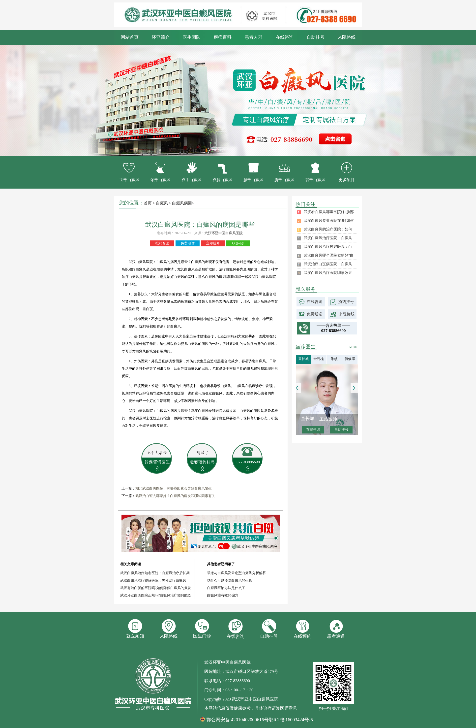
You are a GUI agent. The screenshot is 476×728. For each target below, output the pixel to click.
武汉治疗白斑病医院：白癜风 (328, 264)
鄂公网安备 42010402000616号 (237, 719)
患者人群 (254, 37)
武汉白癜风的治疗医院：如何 (328, 229)
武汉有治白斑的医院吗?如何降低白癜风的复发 (155, 588)
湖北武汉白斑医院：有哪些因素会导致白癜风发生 (173, 488)
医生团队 (192, 37)
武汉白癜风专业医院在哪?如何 (329, 221)
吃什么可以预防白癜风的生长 (229, 580)
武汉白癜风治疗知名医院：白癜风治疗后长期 (155, 573)
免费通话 (315, 314)
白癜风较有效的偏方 (222, 595)
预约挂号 (346, 301)
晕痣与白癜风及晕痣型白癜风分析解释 (236, 573)
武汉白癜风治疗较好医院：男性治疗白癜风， (155, 580)
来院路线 (347, 37)
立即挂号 (213, 243)
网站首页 (130, 37)
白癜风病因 (182, 203)
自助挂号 (316, 37)
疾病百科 (223, 37)
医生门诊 (202, 628)
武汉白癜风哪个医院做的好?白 (329, 255)
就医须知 (135, 628)
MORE (353, 347)
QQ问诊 (238, 243)
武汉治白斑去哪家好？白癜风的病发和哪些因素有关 (175, 496)
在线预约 (302, 629)
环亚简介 (161, 37)
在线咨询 (285, 37)
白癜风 (162, 203)
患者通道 (336, 629)
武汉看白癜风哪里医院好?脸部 (329, 212)
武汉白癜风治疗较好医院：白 (328, 247)
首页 (148, 203)
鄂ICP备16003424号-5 (291, 719)
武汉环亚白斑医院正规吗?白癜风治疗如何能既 (155, 595)
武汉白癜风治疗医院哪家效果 (328, 273)
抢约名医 (162, 243)
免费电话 (188, 243)
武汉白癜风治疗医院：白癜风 (328, 238)
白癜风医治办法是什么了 (226, 588)
